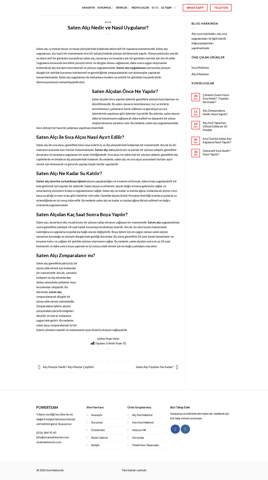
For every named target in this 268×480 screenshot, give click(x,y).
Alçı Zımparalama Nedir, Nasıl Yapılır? (215, 112)
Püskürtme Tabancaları (145, 445)
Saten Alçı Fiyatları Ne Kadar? (158, 367)
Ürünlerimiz (98, 430)
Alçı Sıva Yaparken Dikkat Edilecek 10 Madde (214, 126)
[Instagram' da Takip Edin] (185, 429)
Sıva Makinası (200, 67)
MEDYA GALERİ (140, 7)
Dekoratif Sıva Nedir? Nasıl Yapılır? (216, 152)
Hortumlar (138, 437)
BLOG (155, 7)
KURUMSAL (105, 7)
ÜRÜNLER (122, 7)
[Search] (175, 7)
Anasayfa (88, 7)
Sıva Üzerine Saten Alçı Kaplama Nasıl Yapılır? (216, 140)
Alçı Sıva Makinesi (142, 415)
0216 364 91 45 (46, 432)
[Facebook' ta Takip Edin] (175, 429)
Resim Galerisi (99, 437)
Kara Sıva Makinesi (143, 422)
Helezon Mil (139, 430)
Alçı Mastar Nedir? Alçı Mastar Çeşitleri (65, 367)
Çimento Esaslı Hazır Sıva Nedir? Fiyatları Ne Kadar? (215, 98)
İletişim (95, 445)
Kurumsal (96, 422)
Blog (108, 22)
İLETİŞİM (166, 7)
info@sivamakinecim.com (52, 437)
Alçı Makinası (200, 74)
